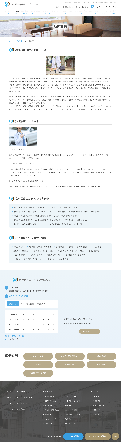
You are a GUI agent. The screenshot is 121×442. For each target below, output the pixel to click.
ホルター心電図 (71, 410)
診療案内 (24, 12)
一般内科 (96, 396)
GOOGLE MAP (89, 331)
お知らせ (10, 409)
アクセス (103, 12)
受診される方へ (81, 12)
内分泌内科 (49, 424)
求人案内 (112, 12)
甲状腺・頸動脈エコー (53, 410)
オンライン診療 (97, 436)
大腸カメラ (97, 410)
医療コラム (93, 12)
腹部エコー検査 (50, 401)
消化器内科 (49, 405)
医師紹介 (22, 391)
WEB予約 (73, 436)
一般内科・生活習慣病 (73, 401)
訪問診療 (68, 419)
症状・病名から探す (65, 12)
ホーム (7, 12)
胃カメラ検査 (35, 12)
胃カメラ (96, 414)
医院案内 (10, 397)
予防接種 (48, 414)
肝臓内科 (68, 405)
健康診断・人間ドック (53, 419)
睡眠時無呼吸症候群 (72, 414)
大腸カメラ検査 (49, 12)
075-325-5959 (19, 296)
